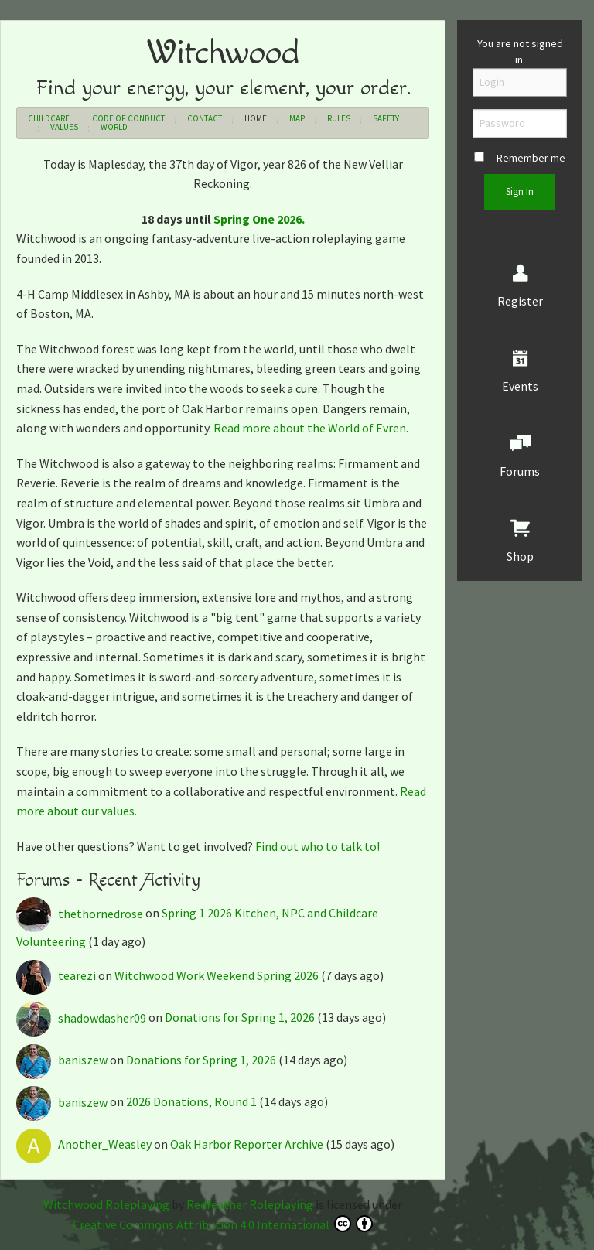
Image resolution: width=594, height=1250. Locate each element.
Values (64, 126)
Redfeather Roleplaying (249, 1204)
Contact (204, 118)
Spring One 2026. (259, 219)
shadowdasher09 (82, 1018)
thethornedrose (80, 913)
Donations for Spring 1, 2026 (240, 1018)
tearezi (57, 975)
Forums (520, 471)
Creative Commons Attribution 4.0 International (223, 1223)
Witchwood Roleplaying (106, 1204)
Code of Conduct (128, 118)
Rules (338, 118)
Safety (386, 118)
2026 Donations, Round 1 (191, 1102)
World (114, 126)
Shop (520, 556)
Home (255, 118)
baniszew (63, 1059)
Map (297, 118)
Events (520, 386)
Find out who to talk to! (317, 846)
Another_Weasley (85, 1144)
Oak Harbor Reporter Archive (246, 1144)
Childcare (49, 118)
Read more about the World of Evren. (310, 427)
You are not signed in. (520, 51)
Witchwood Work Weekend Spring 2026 (216, 975)
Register (520, 301)
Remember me (519, 158)
